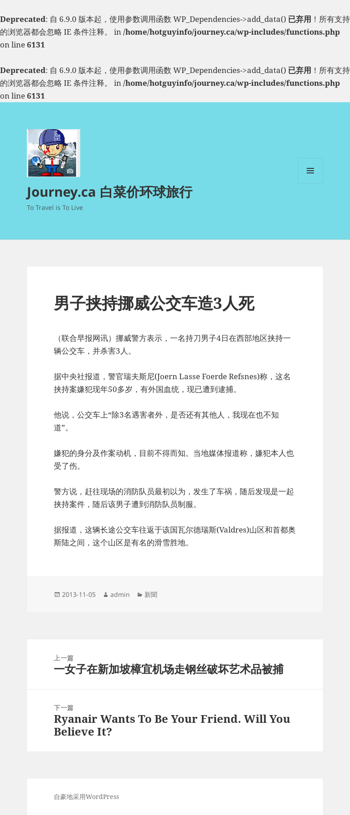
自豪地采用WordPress (86, 796)
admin (120, 594)
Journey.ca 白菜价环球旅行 (109, 191)
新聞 (150, 594)
